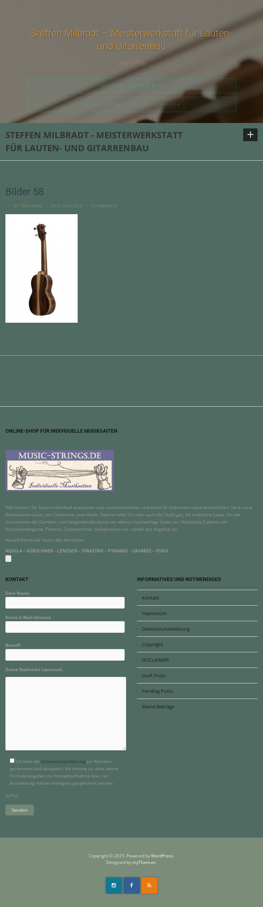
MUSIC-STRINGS (131, 85)
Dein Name (65, 598)
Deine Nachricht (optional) (65, 710)
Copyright (152, 644)
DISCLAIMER (155, 660)
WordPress (162, 856)
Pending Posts (157, 691)
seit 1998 (131, 63)
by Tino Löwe (27, 206)
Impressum (154, 613)
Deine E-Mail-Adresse (65, 622)
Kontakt (150, 597)
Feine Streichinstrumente (131, 104)
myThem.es (144, 862)
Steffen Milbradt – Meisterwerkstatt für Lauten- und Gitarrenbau (131, 39)
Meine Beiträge (158, 706)
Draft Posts (154, 675)
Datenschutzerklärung (63, 761)
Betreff (65, 650)
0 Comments (104, 206)
